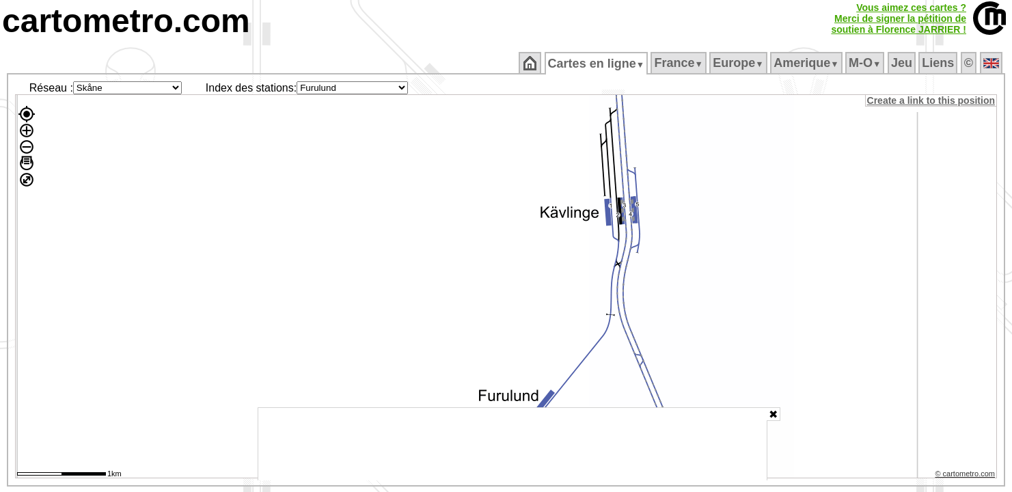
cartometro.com (126, 21)
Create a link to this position (932, 100)
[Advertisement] (512, 444)
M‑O (866, 63)
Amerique (807, 63)
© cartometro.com (966, 476)
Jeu (902, 63)
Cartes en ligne (597, 63)
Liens (939, 63)
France (679, 63)
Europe (739, 63)
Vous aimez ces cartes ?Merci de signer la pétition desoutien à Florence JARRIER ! (898, 18)
